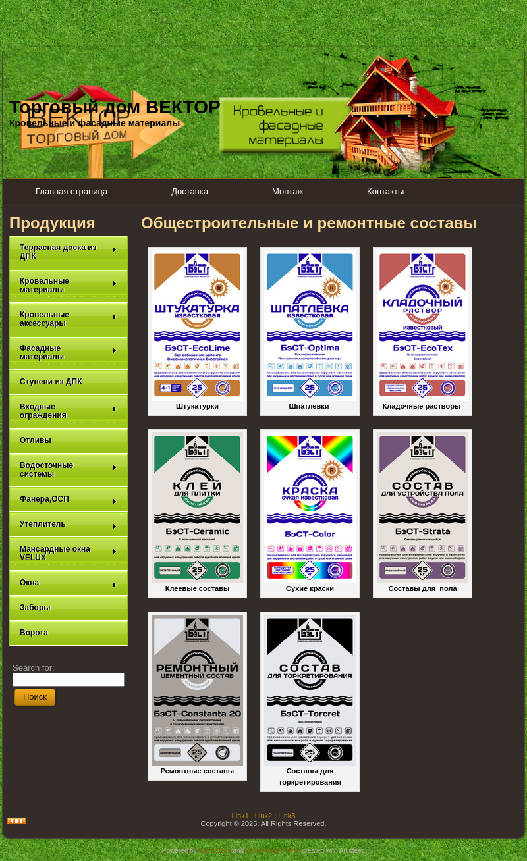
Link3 (286, 816)
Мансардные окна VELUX (68, 553)
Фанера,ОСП (68, 499)
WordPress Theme (273, 850)
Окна (68, 583)
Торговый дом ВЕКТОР (115, 107)
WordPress (214, 850)
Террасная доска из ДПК (68, 252)
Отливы (35, 440)
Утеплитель (68, 524)
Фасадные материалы (68, 352)
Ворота (34, 632)
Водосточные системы (68, 470)
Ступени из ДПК (51, 381)
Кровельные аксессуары (68, 319)
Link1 (240, 816)
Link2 (263, 816)
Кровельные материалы (68, 285)
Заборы (35, 607)
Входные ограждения (68, 411)
